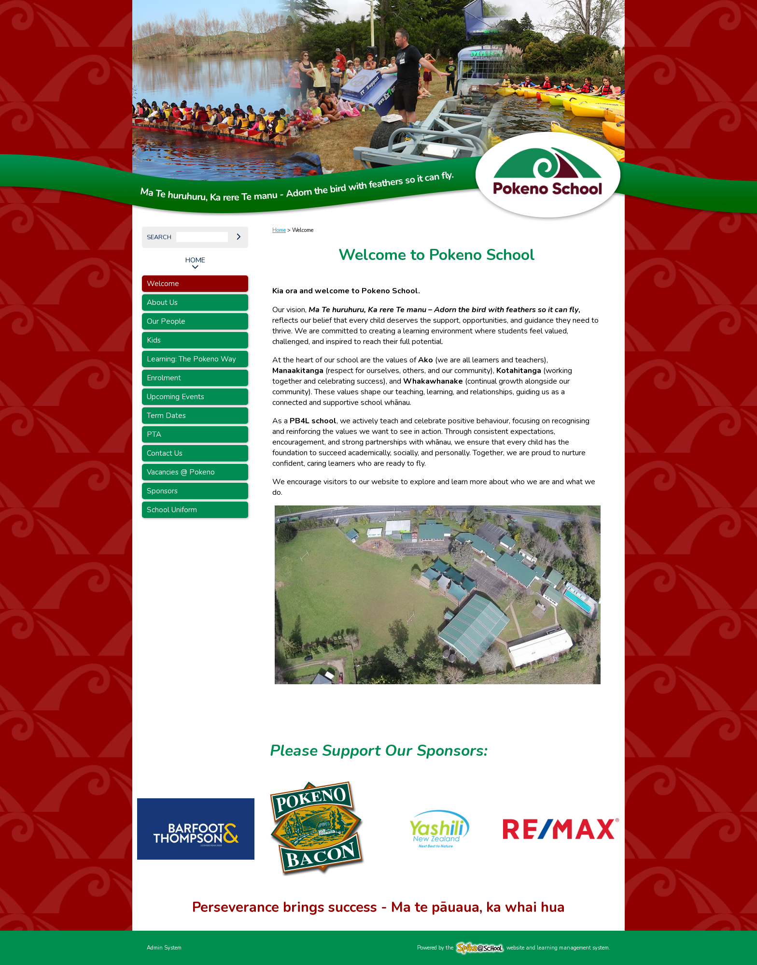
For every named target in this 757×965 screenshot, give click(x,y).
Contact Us (164, 453)
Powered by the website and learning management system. (513, 947)
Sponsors (162, 491)
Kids (154, 340)
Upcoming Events (175, 397)
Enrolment (164, 378)
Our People (166, 321)
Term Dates (166, 415)
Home (195, 260)
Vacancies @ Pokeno (181, 472)
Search (159, 237)
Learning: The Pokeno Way (191, 359)
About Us (162, 302)
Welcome (163, 283)
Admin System (164, 947)
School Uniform (172, 510)
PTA (154, 434)
